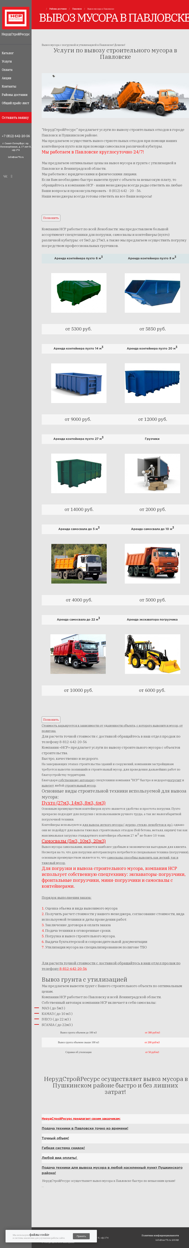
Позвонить (51, 218)
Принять (81, 1236)
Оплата (7, 69)
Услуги (7, 61)
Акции (6, 78)
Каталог (8, 53)
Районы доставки (15, 94)
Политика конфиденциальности (160, 1235)
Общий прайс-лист (15, 103)
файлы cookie (39, 1235)
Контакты (9, 86)
